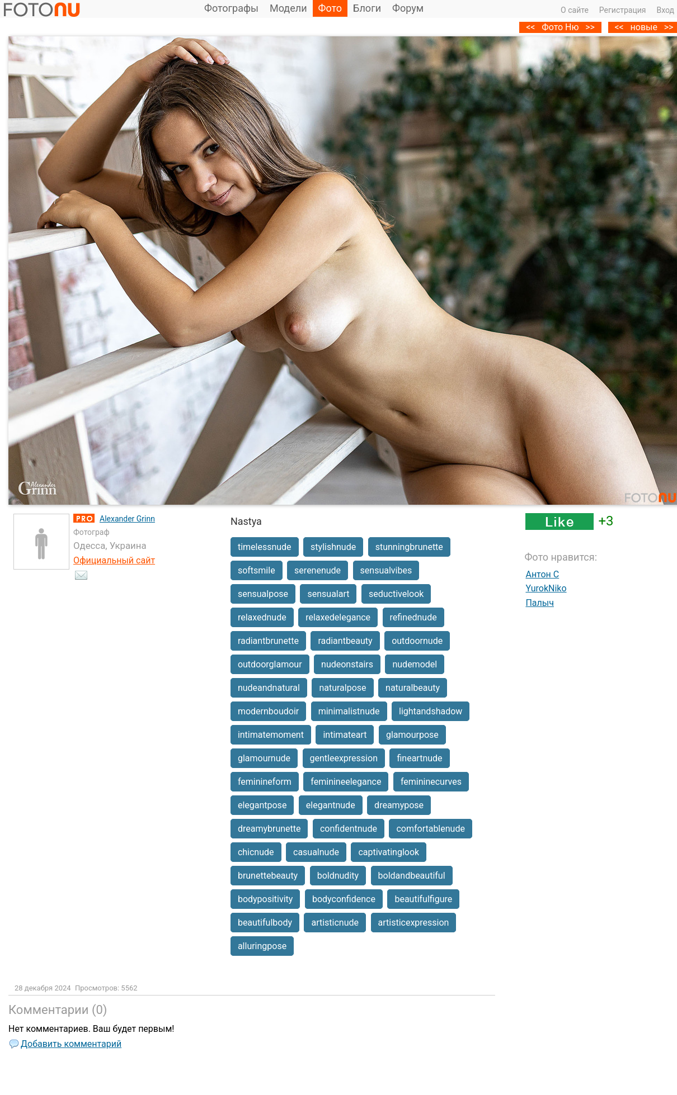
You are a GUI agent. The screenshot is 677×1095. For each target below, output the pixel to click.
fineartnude (419, 758)
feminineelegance (346, 781)
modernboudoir (268, 711)
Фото (330, 8)
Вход (665, 10)
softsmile (256, 570)
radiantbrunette (268, 641)
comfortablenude (430, 828)
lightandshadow (430, 711)
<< (618, 27)
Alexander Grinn (127, 518)
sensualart (328, 594)
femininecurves (431, 781)
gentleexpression (344, 758)
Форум (408, 8)
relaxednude (262, 617)
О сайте (575, 10)
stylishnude (333, 547)
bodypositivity (265, 899)
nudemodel (414, 664)
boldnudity (338, 875)
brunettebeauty (268, 875)
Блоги (367, 8)
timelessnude (265, 547)
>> (590, 27)
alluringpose (262, 946)
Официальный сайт (114, 560)
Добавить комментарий (71, 1044)
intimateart (344, 734)
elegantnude (330, 805)
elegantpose (262, 805)
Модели (288, 8)
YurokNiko (545, 588)
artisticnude (335, 922)
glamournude (264, 758)
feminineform (265, 781)
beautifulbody (265, 922)
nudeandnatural (269, 687)
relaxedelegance (337, 617)
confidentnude (348, 828)
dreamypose (399, 805)
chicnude (256, 852)
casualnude (316, 852)
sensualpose (263, 594)
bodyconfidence (343, 899)
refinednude (413, 617)
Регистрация (622, 10)
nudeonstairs (347, 664)
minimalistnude (349, 711)
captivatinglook (388, 852)
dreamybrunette (269, 828)
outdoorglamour (270, 664)
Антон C (542, 574)
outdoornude (417, 641)
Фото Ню (560, 27)
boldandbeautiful (411, 875)
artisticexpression (413, 922)
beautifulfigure (423, 899)
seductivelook (396, 594)
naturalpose (342, 687)
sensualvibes (386, 570)
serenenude (317, 570)
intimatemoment (271, 734)
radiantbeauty (345, 641)
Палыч (539, 603)
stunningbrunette (409, 547)
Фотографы (231, 8)
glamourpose (412, 734)
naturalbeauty (412, 687)
